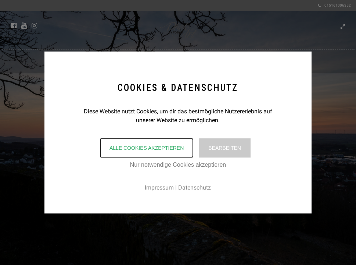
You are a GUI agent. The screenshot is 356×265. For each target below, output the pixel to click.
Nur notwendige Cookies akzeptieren (178, 165)
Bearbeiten (224, 148)
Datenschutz (194, 187)
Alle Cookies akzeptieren (146, 148)
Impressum (159, 187)
